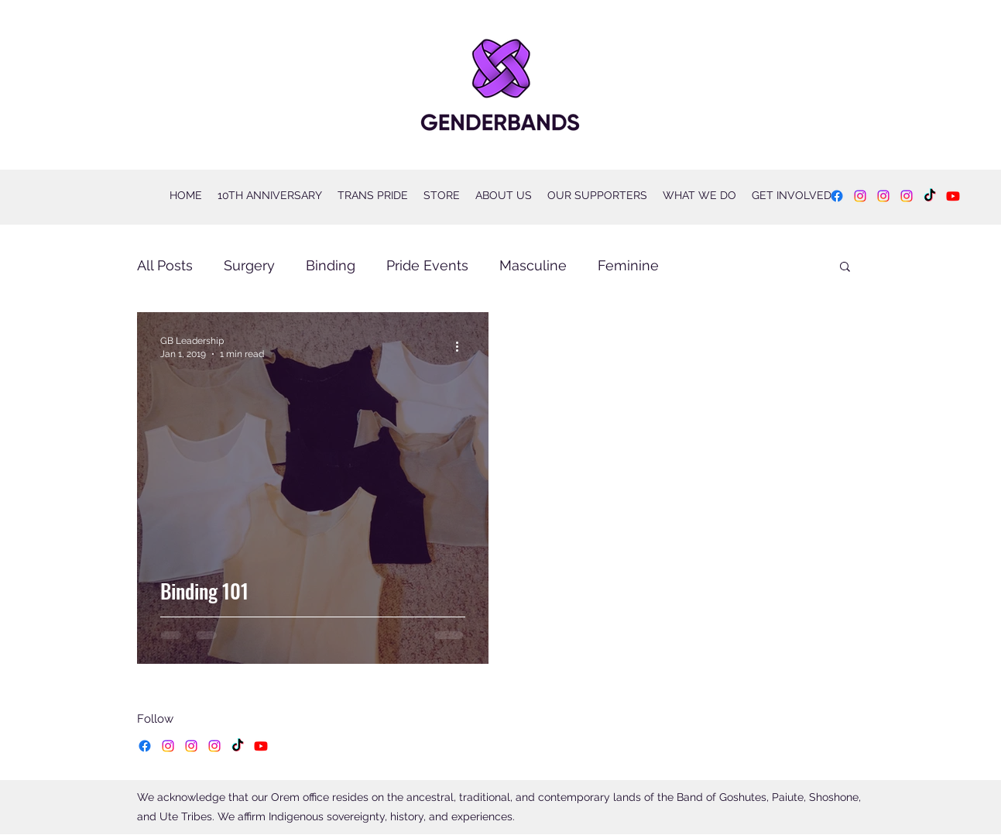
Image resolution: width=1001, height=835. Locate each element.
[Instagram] (860, 196)
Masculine (533, 265)
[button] (845, 267)
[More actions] (463, 346)
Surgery (249, 265)
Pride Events (427, 265)
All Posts (165, 265)
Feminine (628, 265)
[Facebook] (837, 196)
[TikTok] (930, 196)
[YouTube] (953, 196)
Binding (330, 265)
